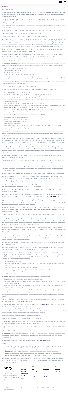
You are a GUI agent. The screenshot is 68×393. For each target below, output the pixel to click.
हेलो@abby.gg (34, 333)
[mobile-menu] (65, 2)
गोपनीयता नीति (28, 86)
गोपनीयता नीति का (13, 107)
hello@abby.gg (31, 186)
